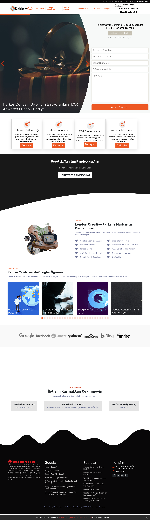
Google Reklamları (58, 9)
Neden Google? (51, 473)
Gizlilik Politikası (92, 513)
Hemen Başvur (120, 107)
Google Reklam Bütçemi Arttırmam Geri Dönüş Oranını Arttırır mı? (61, 499)
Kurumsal (98, 9)
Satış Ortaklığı (78, 513)
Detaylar (26, 145)
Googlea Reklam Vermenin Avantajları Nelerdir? (94, 505)
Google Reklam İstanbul (93, 495)
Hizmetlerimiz (87, 9)
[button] (87, 63)
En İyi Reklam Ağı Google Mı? (56, 483)
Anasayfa (46, 9)
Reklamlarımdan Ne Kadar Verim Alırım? (93, 491)
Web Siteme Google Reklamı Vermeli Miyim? (94, 485)
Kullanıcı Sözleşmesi (63, 513)
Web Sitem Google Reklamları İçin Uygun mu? (95, 500)
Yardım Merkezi (73, 9)
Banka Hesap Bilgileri (44, 513)
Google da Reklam (52, 476)
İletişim (106, 9)
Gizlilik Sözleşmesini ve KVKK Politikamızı (75, 517)
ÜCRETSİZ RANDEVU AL (75, 175)
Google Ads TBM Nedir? (54, 480)
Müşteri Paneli (141, 2)
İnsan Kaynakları (107, 513)
